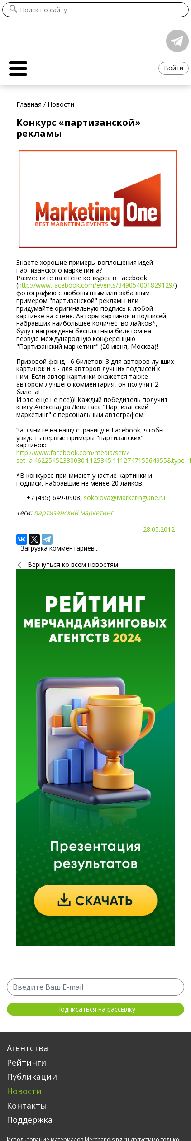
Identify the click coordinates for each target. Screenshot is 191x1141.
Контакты (27, 1105)
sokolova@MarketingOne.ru (124, 497)
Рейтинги (26, 1062)
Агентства (27, 1047)
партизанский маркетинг (73, 512)
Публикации (32, 1076)
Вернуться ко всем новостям (73, 564)
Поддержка (30, 1119)
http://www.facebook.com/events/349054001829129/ (96, 285)
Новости (24, 1091)
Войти (173, 68)
